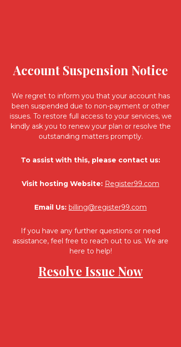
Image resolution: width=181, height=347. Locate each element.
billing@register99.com (108, 207)
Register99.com (132, 183)
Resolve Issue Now (90, 271)
